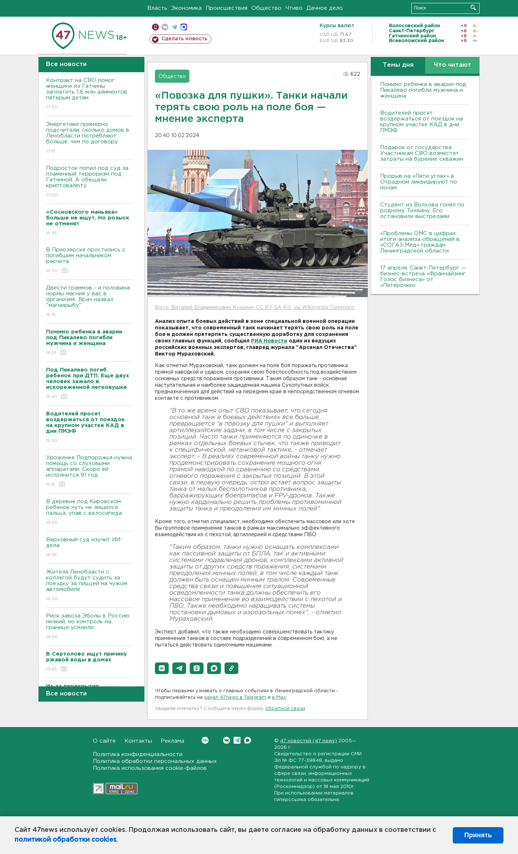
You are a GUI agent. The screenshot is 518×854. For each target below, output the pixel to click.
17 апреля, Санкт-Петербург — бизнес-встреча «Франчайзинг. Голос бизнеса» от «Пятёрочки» (423, 277)
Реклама (172, 741)
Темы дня (398, 65)
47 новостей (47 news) (308, 741)
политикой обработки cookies (65, 840)
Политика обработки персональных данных (155, 761)
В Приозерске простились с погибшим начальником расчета (89, 260)
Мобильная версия (155, 27)
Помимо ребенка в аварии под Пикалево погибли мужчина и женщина (423, 90)
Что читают (452, 65)
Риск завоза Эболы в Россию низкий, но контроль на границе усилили (89, 626)
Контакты (138, 741)
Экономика (186, 8)
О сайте (104, 741)
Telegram (237, 740)
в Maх (279, 697)
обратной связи (285, 709)
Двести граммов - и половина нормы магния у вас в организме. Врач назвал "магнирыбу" (89, 302)
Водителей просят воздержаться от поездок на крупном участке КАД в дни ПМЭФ (421, 122)
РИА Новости (269, 341)
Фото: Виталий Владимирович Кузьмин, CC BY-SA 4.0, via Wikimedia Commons (254, 307)
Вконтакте (205, 740)
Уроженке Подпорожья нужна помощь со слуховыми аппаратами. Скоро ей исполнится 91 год (89, 471)
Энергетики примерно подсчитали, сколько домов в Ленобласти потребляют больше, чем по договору (89, 138)
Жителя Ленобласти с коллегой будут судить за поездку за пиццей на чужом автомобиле (89, 586)
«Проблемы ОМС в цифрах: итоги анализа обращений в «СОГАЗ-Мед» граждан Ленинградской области (420, 242)
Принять (478, 835)
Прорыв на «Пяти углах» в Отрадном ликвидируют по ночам (418, 182)
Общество (266, 8)
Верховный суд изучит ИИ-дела (89, 547)
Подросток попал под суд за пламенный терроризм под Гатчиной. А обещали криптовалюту (89, 182)
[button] (162, 668)
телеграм (174, 27)
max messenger (183, 27)
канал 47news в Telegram (235, 697)
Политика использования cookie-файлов (150, 768)
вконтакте (164, 27)
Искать (473, 7)
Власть (157, 8)
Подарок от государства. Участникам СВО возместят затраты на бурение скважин (421, 153)
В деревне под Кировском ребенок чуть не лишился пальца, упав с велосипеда (89, 512)
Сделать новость (184, 39)
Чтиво (294, 8)
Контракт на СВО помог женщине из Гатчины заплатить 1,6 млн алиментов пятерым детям (89, 94)
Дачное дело (325, 8)
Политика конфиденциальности (137, 754)
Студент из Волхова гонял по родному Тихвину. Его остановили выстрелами (422, 210)
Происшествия (226, 8)
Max (247, 740)
